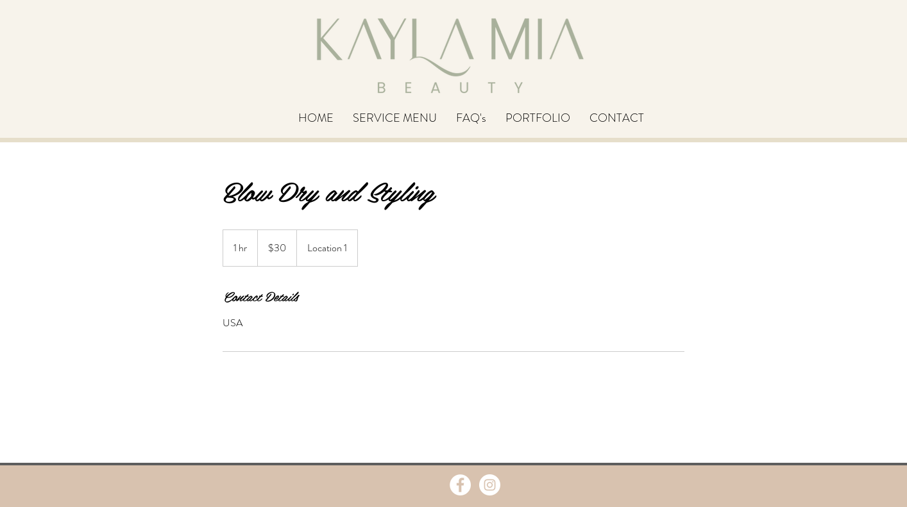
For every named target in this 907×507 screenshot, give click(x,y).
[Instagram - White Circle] (489, 484)
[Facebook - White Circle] (460, 484)
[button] (394, 118)
